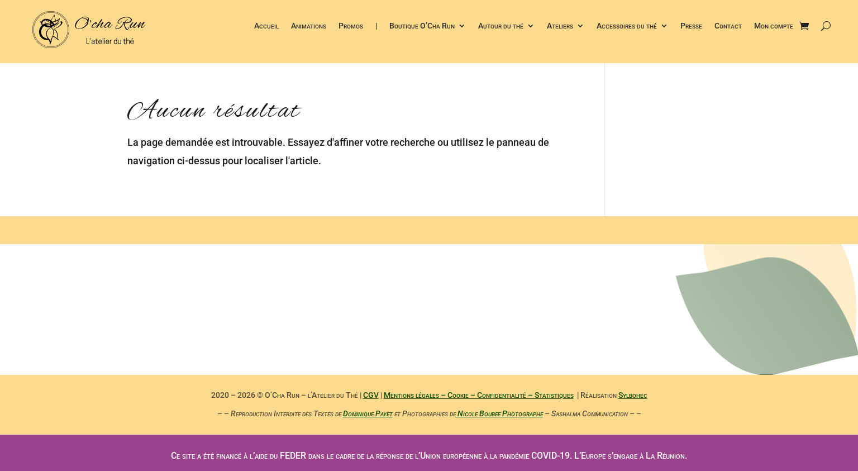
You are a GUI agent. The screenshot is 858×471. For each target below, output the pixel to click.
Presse (691, 27)
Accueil (266, 27)
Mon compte (773, 27)
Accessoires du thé (627, 27)
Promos (351, 27)
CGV (371, 395)
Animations (308, 27)
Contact (728, 27)
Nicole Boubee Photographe (499, 413)
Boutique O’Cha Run (422, 27)
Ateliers (560, 27)
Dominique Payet (368, 413)
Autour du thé (500, 27)
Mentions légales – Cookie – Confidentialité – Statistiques (479, 395)
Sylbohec (632, 395)
